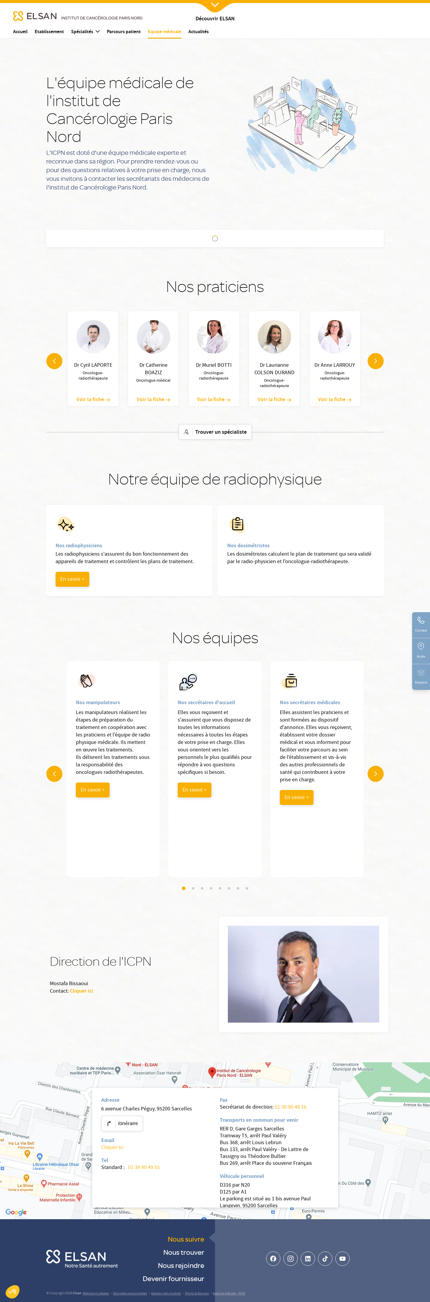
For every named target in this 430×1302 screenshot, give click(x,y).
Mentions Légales (96, 1294)
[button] (12, 1292)
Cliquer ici (81, 991)
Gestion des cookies (166, 1294)
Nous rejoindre (181, 1265)
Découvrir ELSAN (215, 19)
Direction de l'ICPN (286, 238)
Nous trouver (183, 1252)
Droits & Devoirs (197, 1294)
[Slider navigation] (183, 888)
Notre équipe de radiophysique (194, 238)
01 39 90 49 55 (143, 1168)
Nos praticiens (139, 238)
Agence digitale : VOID (229, 1294)
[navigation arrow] (54, 361)
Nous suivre (186, 1238)
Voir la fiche (93, 400)
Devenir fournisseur (173, 1278)
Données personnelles (130, 1294)
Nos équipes (246, 238)
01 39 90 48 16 (290, 1108)
